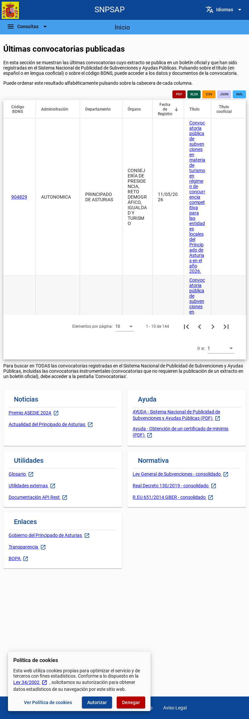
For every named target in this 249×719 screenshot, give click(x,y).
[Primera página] (186, 326)
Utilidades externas (29, 485)
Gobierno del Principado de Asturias (46, 535)
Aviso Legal (175, 707)
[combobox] (124, 326)
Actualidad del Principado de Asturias (47, 424)
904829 (19, 197)
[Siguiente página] (212, 326)
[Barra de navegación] (27, 26)
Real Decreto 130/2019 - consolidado (171, 485)
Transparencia (24, 547)
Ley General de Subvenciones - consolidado (177, 474)
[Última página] (226, 326)
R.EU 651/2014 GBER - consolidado (170, 497)
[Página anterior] (199, 326)
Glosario (18, 474)
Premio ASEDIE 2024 (30, 412)
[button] (20, 109)
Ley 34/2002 (30, 682)
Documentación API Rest (35, 497)
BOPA (15, 558)
